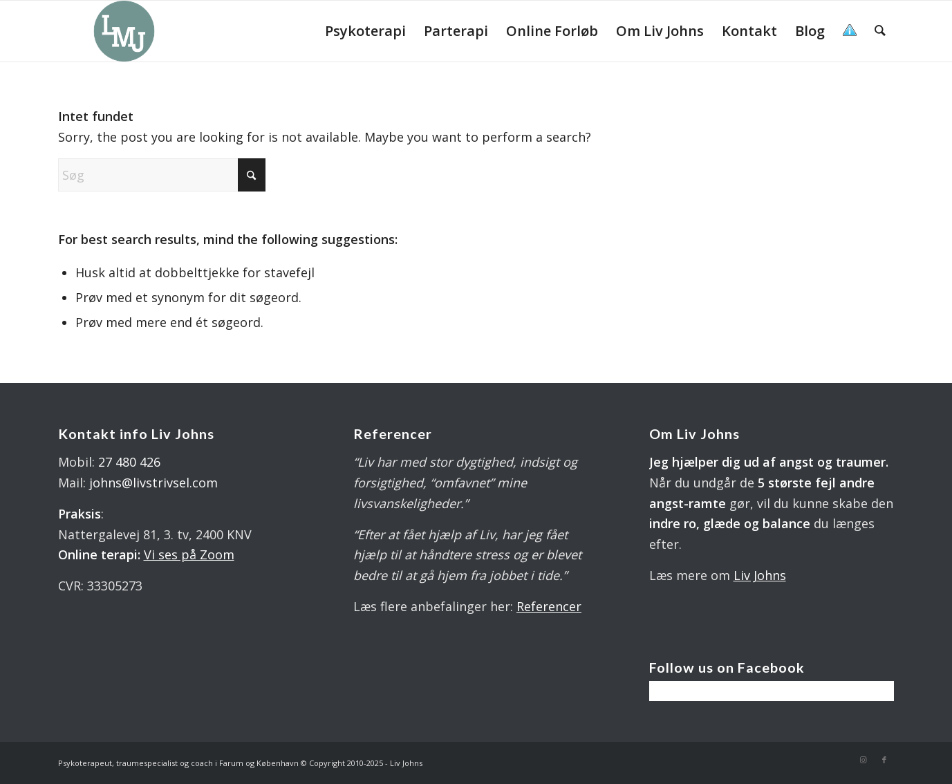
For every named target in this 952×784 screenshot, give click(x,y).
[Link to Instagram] (863, 759)
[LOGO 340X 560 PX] (124, 31)
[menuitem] (365, 31)
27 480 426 (129, 462)
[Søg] (880, 31)
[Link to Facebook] (884, 759)
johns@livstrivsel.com (153, 482)
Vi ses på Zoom (189, 554)
